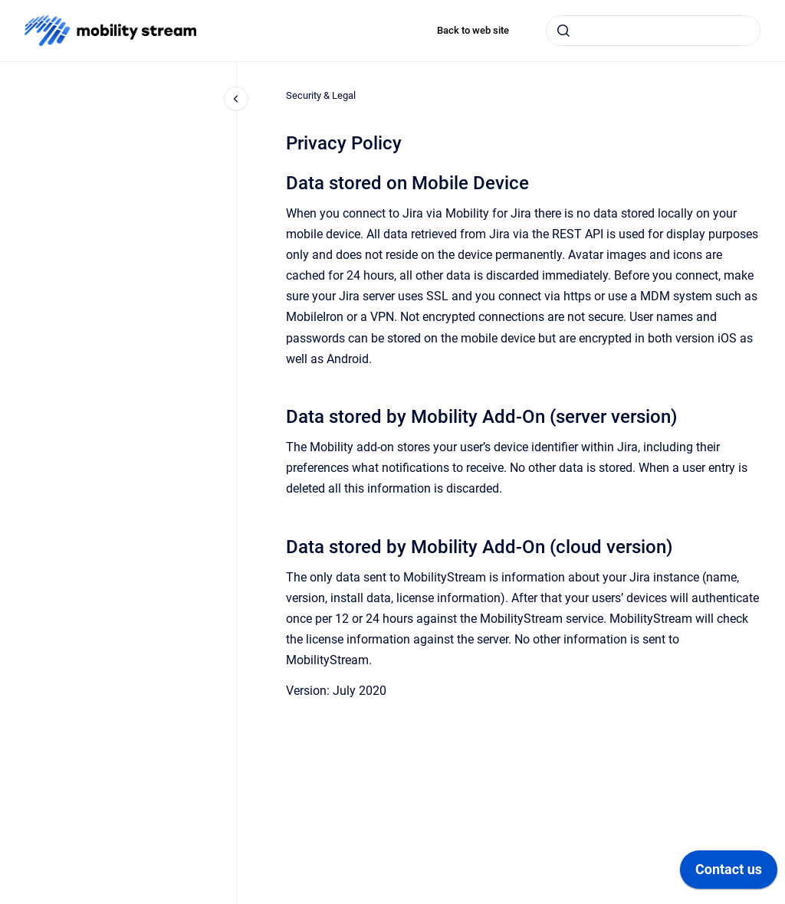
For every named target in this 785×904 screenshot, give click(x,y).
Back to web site (473, 30)
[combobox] (653, 30)
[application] (728, 873)
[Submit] (563, 30)
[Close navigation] (236, 99)
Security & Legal (321, 95)
